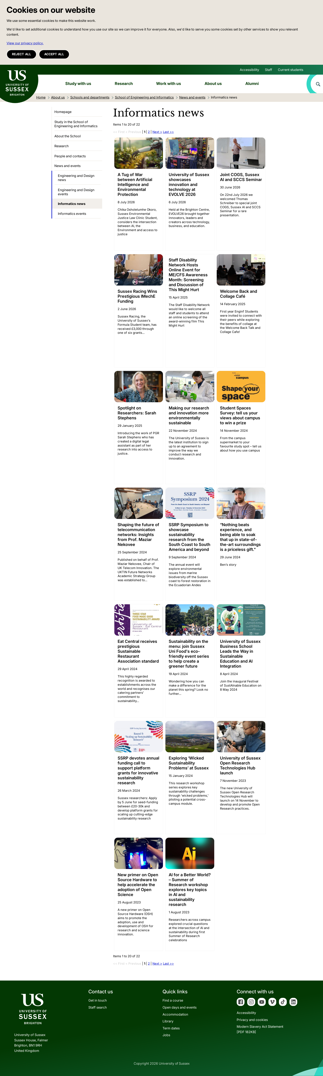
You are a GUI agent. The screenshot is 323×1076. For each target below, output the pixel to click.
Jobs (166, 1035)
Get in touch (97, 1000)
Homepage (62, 112)
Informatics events (72, 214)
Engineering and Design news (76, 178)
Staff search (97, 1007)
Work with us (168, 83)
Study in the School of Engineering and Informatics (75, 124)
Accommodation (175, 1014)
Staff (268, 70)
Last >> (168, 132)
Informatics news (71, 204)
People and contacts (70, 156)
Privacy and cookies (252, 1020)
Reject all (21, 54)
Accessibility (249, 70)
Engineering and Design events (76, 192)
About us (213, 83)
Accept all (54, 54)
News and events (67, 166)
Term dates (171, 1028)
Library (168, 1021)
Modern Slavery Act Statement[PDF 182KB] (260, 1029)
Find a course (173, 1000)
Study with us (78, 83)
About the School (67, 136)
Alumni (252, 83)
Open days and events (180, 1007)
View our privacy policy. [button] (25, 43)
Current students (290, 70)
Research (124, 83)
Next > (157, 132)
